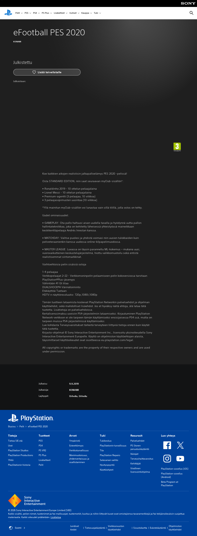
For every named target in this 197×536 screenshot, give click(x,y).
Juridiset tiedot (74, 527)
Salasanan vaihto (109, 460)
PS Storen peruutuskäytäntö (139, 447)
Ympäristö (74, 440)
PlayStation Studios (18, 450)
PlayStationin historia (19, 464)
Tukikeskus (106, 440)
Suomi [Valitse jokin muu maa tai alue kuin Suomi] (17, 528)
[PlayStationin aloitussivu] (8, 13)
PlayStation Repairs (110, 455)
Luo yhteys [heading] (168, 435)
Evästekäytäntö (158, 527)
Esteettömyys (76, 445)
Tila (102, 450)
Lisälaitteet (59, 13)
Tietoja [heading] (12, 435)
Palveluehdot (137, 440)
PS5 (26, 13)
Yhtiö (10, 460)
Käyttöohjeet (106, 469)
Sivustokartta (140, 527)
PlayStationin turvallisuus (113, 445)
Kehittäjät (135, 463)
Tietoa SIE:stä (15, 440)
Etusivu (12, 426)
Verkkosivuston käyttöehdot (116, 527)
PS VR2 (42, 450)
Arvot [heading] (73, 435)
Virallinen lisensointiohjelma (140, 470)
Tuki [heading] (102, 435)
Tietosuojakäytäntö (95, 527)
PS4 (35, 13)
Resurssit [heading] (136, 435)
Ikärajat (134, 453)
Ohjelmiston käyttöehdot (175, 527)
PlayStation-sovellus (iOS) (174, 468)
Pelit (17, 13)
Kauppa (85, 13)
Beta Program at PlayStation (169, 483)
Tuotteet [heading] (44, 435)
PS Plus (45, 13)
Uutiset (73, 13)
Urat (10, 445)
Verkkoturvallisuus (79, 450)
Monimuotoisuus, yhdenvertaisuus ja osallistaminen (79, 459)
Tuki (96, 13)
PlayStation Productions (20, 455)
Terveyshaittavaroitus (141, 458)
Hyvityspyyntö (107, 464)
